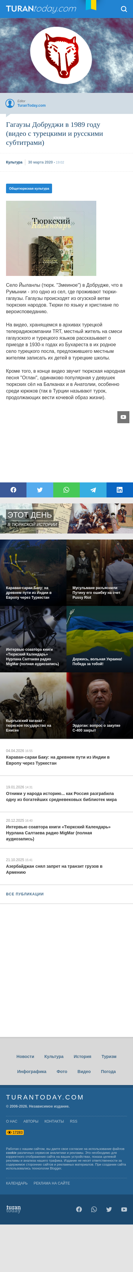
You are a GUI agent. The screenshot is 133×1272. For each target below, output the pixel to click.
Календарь (17, 1183)
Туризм (108, 1056)
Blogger (55, 1168)
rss (73, 1121)
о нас (11, 1121)
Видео (84, 1071)
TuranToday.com (42, 9)
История (82, 1056)
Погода (108, 1071)
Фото (62, 1071)
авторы (31, 1121)
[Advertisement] (66, 994)
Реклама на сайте (52, 1183)
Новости (25, 1056)
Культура (53, 1056)
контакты (54, 1121)
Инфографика (31, 1071)
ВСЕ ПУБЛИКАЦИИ (25, 894)
